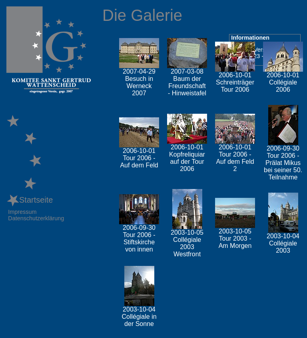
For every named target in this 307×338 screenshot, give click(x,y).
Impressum (22, 212)
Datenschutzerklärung (36, 218)
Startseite (29, 199)
